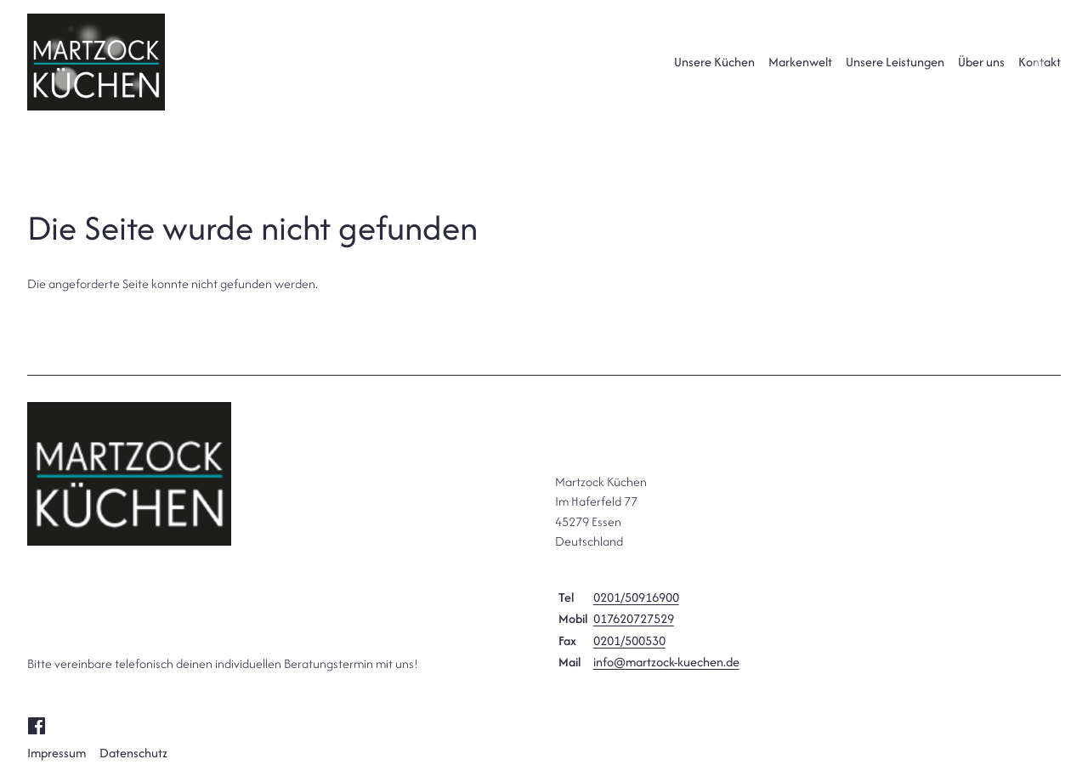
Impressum (56, 753)
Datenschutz (133, 753)
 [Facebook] (36, 724)
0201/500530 (629, 640)
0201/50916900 (636, 597)
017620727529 (633, 618)
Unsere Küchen (714, 62)
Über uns (981, 62)
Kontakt (1039, 62)
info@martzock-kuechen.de (666, 662)
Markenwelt (800, 62)
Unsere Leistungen (895, 62)
